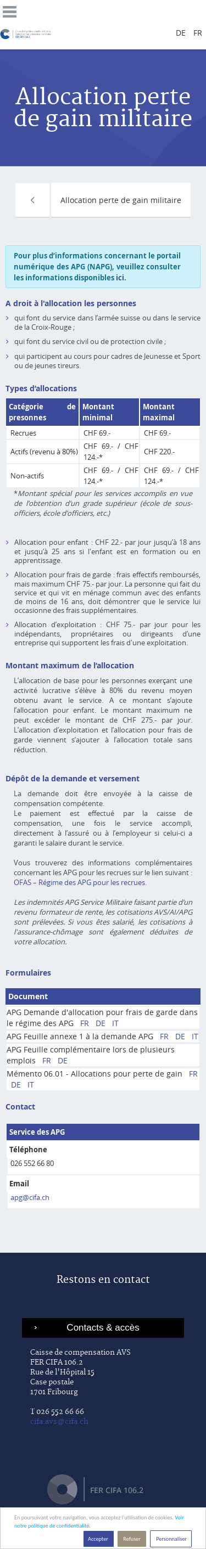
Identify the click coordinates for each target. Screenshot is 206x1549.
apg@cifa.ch (29, 1197)
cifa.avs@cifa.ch (59, 1421)
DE (100, 1023)
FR (84, 1023)
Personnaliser (171, 1538)
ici (120, 278)
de (181, 32)
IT (115, 1023)
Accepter (98, 1538)
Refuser (132, 1538)
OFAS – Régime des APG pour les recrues (79, 882)
